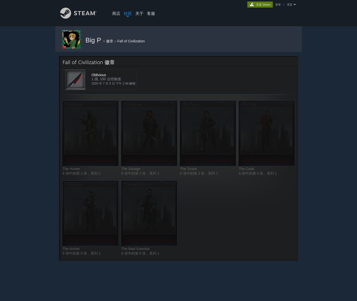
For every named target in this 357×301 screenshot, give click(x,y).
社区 (128, 13)
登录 (278, 4)
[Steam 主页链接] (82, 17)
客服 (151, 13)
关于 (139, 13)
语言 (289, 4)
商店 (116, 13)
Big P (94, 40)
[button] (90, 133)
